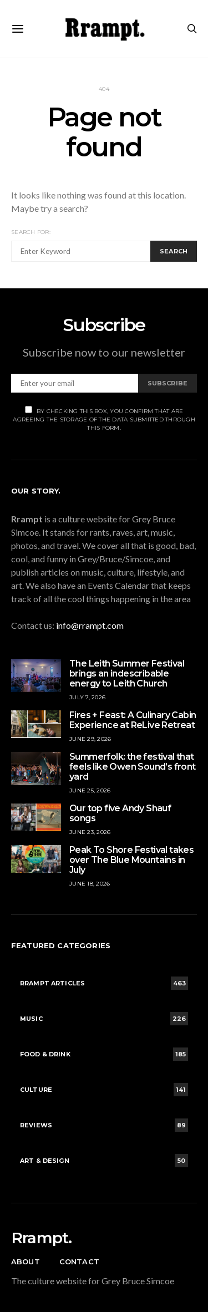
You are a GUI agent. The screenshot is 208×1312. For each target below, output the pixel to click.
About (25, 1261)
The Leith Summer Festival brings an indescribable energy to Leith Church (126, 673)
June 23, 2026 (89, 832)
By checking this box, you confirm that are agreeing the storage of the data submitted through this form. (104, 418)
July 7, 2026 (87, 697)
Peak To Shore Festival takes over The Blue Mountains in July (131, 860)
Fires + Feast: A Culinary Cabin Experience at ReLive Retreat (133, 720)
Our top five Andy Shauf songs (120, 813)
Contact (79, 1261)
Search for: (30, 232)
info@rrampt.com (90, 625)
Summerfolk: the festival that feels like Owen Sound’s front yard (132, 766)
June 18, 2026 (89, 883)
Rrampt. (41, 1237)
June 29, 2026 (90, 739)
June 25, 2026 (89, 790)
